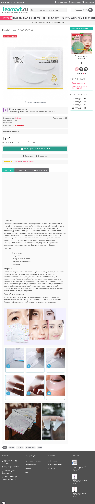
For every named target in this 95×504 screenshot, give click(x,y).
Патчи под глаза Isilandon (81, 57)
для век (11, 447)
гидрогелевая (30, 447)
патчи (40, 447)
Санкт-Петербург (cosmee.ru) (79, 87)
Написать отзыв (28, 162)
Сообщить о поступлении (35, 149)
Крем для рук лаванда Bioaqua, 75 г (80, 481)
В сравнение (42, 156)
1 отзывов (17, 162)
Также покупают (80, 28)
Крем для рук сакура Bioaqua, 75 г (79, 493)
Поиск (28, 468)
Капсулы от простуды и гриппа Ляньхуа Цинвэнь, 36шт (80, 467)
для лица (20, 447)
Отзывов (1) (21, 170)
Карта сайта (30, 465)
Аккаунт (52, 468)
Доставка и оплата (38, 170)
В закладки (29, 156)
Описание (8, 170)
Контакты (52, 461)
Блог (27, 472)
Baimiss (18, 118)
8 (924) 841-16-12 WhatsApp (9, 462)
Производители (55, 465)
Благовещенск (78, 83)
